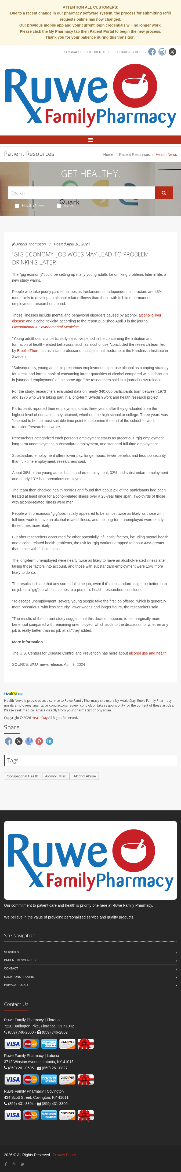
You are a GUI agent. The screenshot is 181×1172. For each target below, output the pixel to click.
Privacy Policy (16, 984)
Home (108, 154)
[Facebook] (152, 52)
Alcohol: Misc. (56, 776)
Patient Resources (134, 154)
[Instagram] (162, 52)
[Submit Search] (164, 192)
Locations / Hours (131, 52)
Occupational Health (22, 776)
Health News (30, 205)
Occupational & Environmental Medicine (45, 327)
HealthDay (40, 717)
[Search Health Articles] (81, 192)
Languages (73, 52)
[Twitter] (172, 52)
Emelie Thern (28, 350)
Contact (11, 968)
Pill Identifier (98, 52)
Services (11, 952)
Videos (67, 205)
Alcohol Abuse (85, 776)
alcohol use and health (147, 653)
